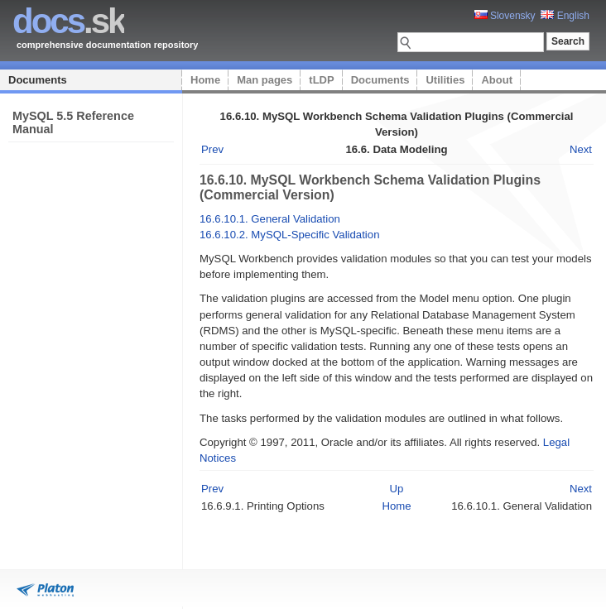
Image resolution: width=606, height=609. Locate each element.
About (496, 80)
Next (581, 149)
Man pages (264, 80)
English (565, 16)
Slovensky (505, 16)
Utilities (445, 80)
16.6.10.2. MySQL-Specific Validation (289, 234)
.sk (68, 21)
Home (205, 80)
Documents (37, 80)
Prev (212, 149)
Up (397, 488)
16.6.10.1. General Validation (270, 219)
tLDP (321, 80)
